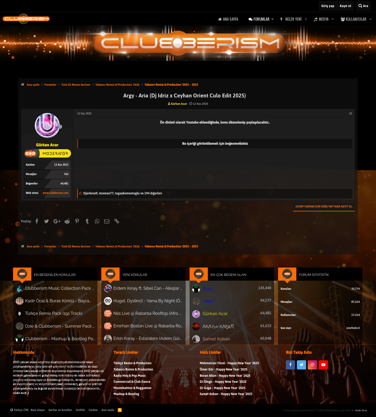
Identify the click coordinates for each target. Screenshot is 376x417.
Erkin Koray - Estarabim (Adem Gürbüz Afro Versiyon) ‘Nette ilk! (151, 339)
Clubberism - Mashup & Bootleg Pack (68, 339)
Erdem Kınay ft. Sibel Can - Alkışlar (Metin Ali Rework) (151, 292)
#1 (350, 113)
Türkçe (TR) (19, 410)
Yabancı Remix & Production (133, 374)
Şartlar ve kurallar (60, 410)
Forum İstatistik (306, 279)
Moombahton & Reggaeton (132, 392)
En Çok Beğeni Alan (226, 279)
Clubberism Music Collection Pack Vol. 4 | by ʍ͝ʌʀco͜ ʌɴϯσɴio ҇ (68, 292)
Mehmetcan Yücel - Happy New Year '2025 (229, 367)
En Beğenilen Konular (63, 279)
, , (122, 193)
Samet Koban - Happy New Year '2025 (226, 398)
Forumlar (261, 19)
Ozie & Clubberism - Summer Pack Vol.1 (68, 327)
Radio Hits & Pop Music (130, 380)
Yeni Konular (138, 279)
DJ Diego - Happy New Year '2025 (223, 386)
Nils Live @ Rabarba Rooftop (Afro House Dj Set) (151, 315)
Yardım (93, 410)
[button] (272, 19)
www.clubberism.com (55, 193)
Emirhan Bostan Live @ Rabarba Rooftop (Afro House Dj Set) (151, 327)
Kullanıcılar (356, 19)
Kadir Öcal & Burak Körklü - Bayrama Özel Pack (68, 303)
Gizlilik (80, 410)
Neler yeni (293, 19)
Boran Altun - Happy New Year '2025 (225, 380)
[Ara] (363, 6)
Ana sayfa (230, 19)
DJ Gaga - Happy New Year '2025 (222, 392)
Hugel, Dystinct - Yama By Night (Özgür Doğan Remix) (151, 304)
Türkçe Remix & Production (132, 367)
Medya (323, 19)
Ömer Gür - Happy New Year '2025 (224, 374)
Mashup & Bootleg (126, 398)
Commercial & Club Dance (132, 386)
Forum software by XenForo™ (314, 410)
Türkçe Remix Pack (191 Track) (62, 315)
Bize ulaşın (38, 410)
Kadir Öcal (361, 410)
